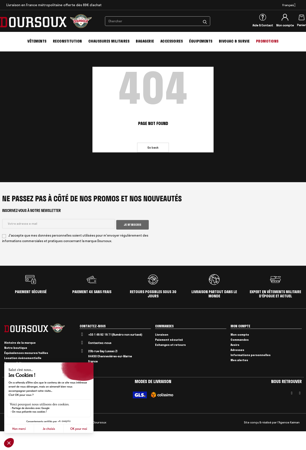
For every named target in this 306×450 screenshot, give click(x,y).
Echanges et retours (170, 363)
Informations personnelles (251, 373)
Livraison (161, 353)
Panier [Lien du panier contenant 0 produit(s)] (301, 25)
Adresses (237, 368)
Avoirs (235, 363)
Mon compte (285, 25)
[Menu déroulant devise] (289, 5)
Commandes (240, 358)
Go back (153, 167)
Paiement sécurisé (169, 358)
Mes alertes (239, 378)
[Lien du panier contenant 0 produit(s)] (301, 16)
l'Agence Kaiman (289, 441)
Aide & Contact (262, 25)
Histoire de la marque (20, 361)
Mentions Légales (25, 441)
